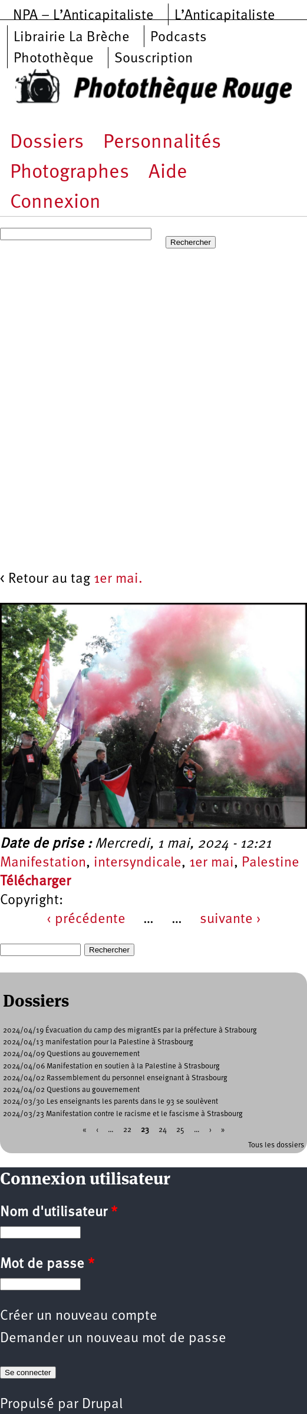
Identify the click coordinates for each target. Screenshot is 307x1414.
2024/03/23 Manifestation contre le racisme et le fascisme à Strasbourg (123, 1114)
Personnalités (162, 142)
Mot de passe (47, 1264)
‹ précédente (86, 919)
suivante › (230, 919)
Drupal (102, 1405)
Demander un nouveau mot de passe (113, 1339)
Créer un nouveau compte (78, 1316)
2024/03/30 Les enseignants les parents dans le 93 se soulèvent (110, 1102)
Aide (167, 172)
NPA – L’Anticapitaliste (83, 16)
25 (180, 1129)
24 (163, 1129)
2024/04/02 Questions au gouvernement (71, 1090)
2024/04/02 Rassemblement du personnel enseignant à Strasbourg (115, 1078)
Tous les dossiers (276, 1145)
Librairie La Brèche (72, 38)
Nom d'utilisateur (58, 1213)
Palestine (270, 863)
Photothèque (54, 59)
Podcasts (178, 38)
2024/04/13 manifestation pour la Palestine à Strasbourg (98, 1042)
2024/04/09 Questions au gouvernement (71, 1054)
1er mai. (118, 579)
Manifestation (43, 863)
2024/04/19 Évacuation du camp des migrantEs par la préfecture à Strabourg (130, 1030)
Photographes (69, 172)
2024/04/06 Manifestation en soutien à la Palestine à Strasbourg (111, 1066)
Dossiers (47, 142)
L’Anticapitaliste (224, 16)
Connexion (55, 203)
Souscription (153, 59)
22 (127, 1129)
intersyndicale (137, 863)
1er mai (211, 863)
